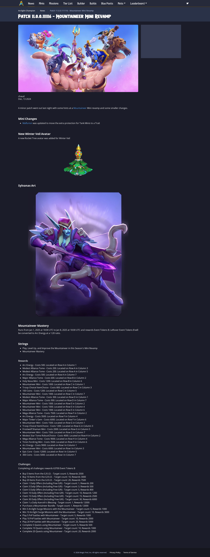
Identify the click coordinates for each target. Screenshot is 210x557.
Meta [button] (120, 3)
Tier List (68, 3)
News (31, 3)
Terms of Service (129, 552)
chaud (21, 96)
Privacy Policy (115, 552)
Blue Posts (107, 3)
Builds (93, 3)
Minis (41, 3)
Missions (54, 3)
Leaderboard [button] (137, 3)
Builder (81, 3)
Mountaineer (80, 108)
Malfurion (27, 123)
